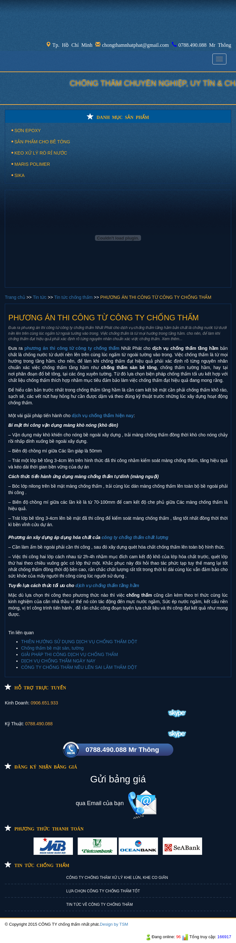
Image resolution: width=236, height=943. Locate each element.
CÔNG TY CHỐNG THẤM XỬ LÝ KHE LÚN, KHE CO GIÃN (117, 877)
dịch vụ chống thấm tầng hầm (107, 585)
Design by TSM (114, 924)
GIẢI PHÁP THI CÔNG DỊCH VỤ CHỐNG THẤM (69, 654)
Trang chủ (16, 297)
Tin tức (40, 297)
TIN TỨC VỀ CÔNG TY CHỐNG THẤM (99, 904)
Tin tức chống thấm (74, 297)
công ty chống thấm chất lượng (135, 537)
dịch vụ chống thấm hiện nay (102, 415)
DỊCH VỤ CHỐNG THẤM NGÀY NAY (58, 660)
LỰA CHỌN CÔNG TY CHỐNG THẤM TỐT (103, 891)
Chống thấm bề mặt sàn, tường (52, 648)
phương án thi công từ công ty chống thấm (71, 348)
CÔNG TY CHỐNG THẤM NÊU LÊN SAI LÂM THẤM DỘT (79, 667)
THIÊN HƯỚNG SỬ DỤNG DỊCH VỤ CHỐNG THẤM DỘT (79, 641)
